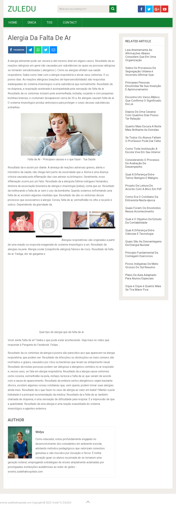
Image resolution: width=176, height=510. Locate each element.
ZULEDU (22, 9)
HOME (13, 22)
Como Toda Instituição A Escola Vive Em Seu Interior (143, 150)
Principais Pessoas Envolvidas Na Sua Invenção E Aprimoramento (143, 86)
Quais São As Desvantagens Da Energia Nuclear (143, 243)
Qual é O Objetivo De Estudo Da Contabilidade (143, 220)
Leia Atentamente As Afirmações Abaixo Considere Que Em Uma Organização (140, 55)
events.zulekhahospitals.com (16, 502)
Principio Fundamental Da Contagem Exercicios (141, 254)
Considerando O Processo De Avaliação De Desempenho (142, 163)
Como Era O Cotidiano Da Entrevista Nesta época (141, 198)
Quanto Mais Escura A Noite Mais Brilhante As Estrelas (143, 128)
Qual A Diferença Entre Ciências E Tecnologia (139, 232)
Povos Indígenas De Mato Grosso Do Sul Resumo (141, 265)
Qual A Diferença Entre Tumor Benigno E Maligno (141, 176)
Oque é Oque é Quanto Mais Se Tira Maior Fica (143, 287)
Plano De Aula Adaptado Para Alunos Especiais (140, 276)
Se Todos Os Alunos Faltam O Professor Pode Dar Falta (143, 139)
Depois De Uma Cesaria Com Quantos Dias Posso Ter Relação (141, 115)
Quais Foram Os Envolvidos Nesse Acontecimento (143, 209)
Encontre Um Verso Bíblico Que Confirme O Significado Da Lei (143, 100)
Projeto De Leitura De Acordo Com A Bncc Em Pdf (143, 187)
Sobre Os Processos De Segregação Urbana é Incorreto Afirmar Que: (140, 71)
